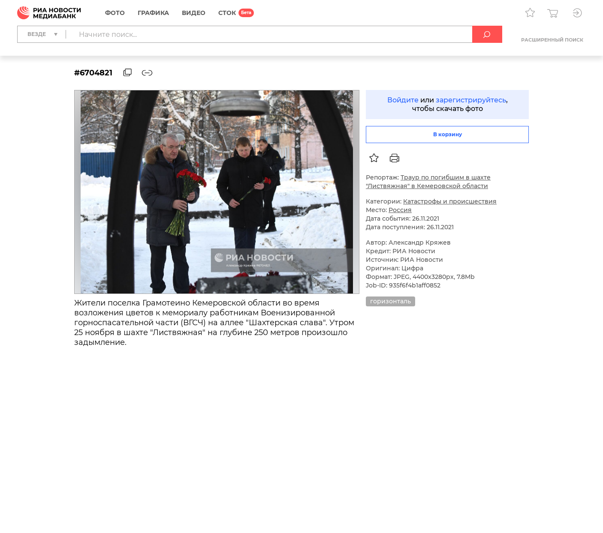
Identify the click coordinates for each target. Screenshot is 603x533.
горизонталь (390, 301)
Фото (115, 13)
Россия (400, 210)
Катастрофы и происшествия (450, 201)
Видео (193, 13)
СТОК (227, 13)
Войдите (403, 100)
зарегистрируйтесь (471, 100)
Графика (153, 13)
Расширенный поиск (552, 40)
